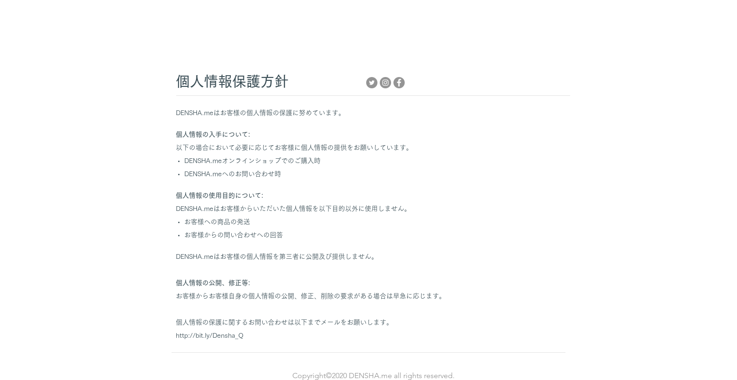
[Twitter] (371, 82)
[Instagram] (385, 82)
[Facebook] (399, 82)
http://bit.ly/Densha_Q (209, 335)
